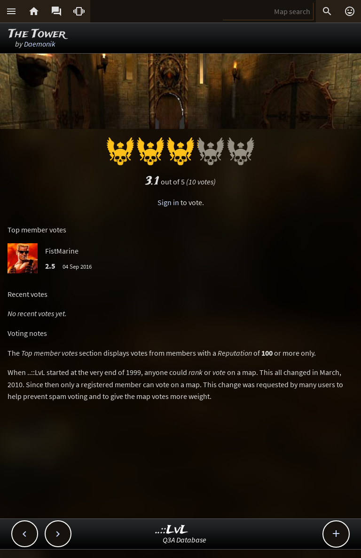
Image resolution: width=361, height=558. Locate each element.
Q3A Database (184, 539)
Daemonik (39, 43)
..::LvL (172, 530)
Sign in (168, 202)
